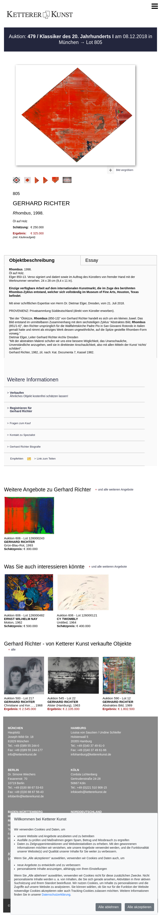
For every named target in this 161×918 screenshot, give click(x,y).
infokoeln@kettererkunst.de (88, 792)
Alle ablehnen (108, 907)
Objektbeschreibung (32, 260)
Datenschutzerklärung (56, 894)
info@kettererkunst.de (22, 754)
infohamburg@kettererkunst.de (91, 754)
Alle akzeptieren (139, 907)
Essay (91, 260)
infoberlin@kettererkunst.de (26, 796)
